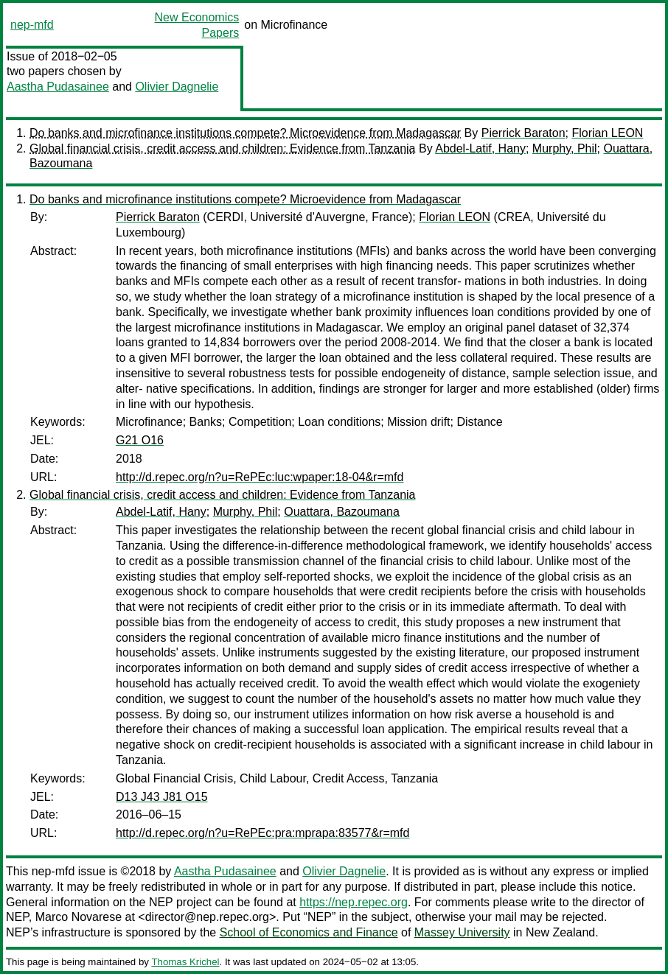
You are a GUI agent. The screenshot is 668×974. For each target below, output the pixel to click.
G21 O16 (140, 440)
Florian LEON (607, 133)
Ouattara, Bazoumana (342, 511)
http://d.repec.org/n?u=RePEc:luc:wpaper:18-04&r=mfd (259, 477)
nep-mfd (32, 24)
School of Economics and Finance (309, 932)
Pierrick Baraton (523, 133)
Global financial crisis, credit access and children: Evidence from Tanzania (222, 148)
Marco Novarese (78, 917)
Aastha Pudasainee (58, 86)
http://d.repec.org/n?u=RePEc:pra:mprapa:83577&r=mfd (262, 833)
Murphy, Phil (564, 148)
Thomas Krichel (185, 961)
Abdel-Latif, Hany (480, 148)
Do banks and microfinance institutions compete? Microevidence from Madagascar (245, 133)
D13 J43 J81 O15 (162, 797)
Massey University (462, 932)
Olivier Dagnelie (176, 86)
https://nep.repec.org (353, 902)
